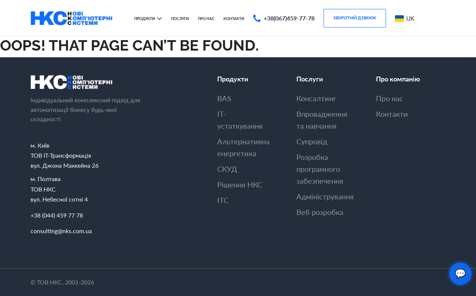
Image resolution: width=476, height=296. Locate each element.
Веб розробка (319, 211)
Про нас (206, 19)
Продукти (144, 19)
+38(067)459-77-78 (289, 18)
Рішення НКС (239, 184)
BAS (224, 98)
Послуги (180, 19)
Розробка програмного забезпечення (319, 168)
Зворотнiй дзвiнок (354, 17)
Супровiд (311, 141)
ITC (222, 200)
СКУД (227, 168)
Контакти (233, 19)
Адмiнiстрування (325, 196)
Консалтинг (316, 98)
